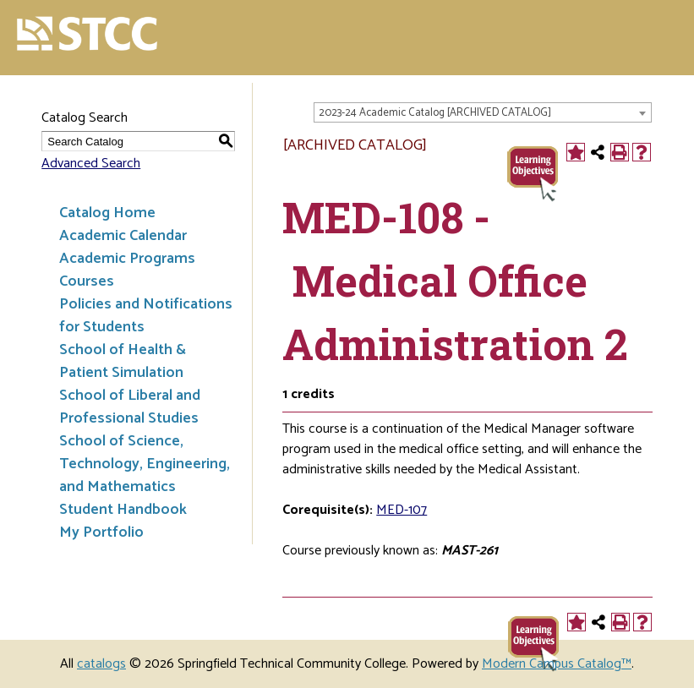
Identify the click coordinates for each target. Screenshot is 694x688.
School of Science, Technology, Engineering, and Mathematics (144, 464)
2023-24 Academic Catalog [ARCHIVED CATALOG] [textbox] (435, 113)
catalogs (101, 664)
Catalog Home (107, 213)
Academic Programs (127, 258)
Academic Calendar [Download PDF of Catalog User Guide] (123, 235)
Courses (86, 281)
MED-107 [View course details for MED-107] (401, 510)
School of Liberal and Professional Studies (129, 407)
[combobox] (483, 112)
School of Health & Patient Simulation (122, 361)
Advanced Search (90, 163)
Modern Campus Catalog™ (556, 664)
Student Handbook (123, 509)
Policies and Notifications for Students (145, 316)
